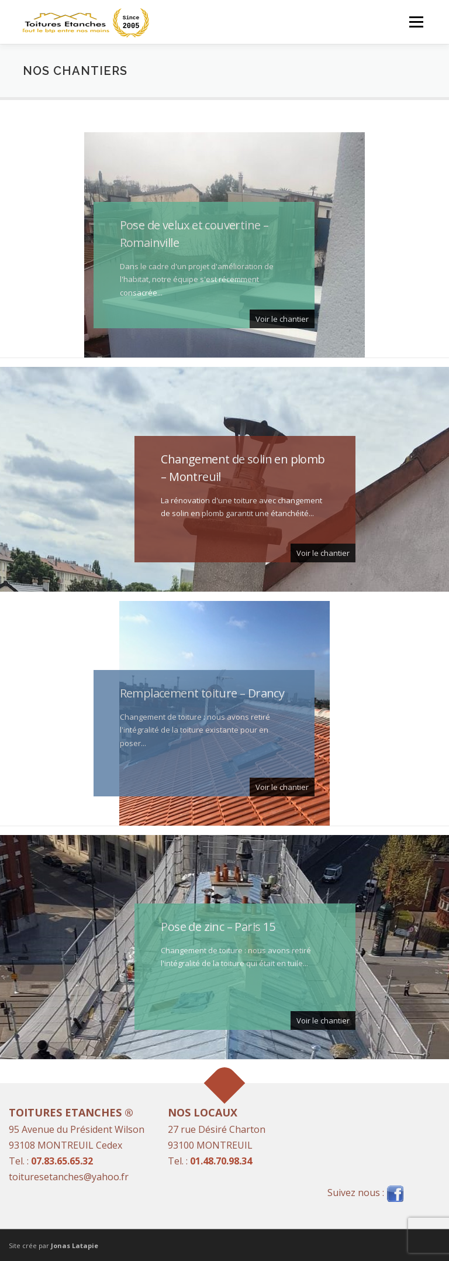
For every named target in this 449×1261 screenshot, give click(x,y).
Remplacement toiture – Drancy (202, 693)
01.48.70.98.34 (221, 1161)
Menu (416, 21)
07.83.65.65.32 (62, 1161)
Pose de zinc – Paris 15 (218, 926)
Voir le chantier (282, 319)
